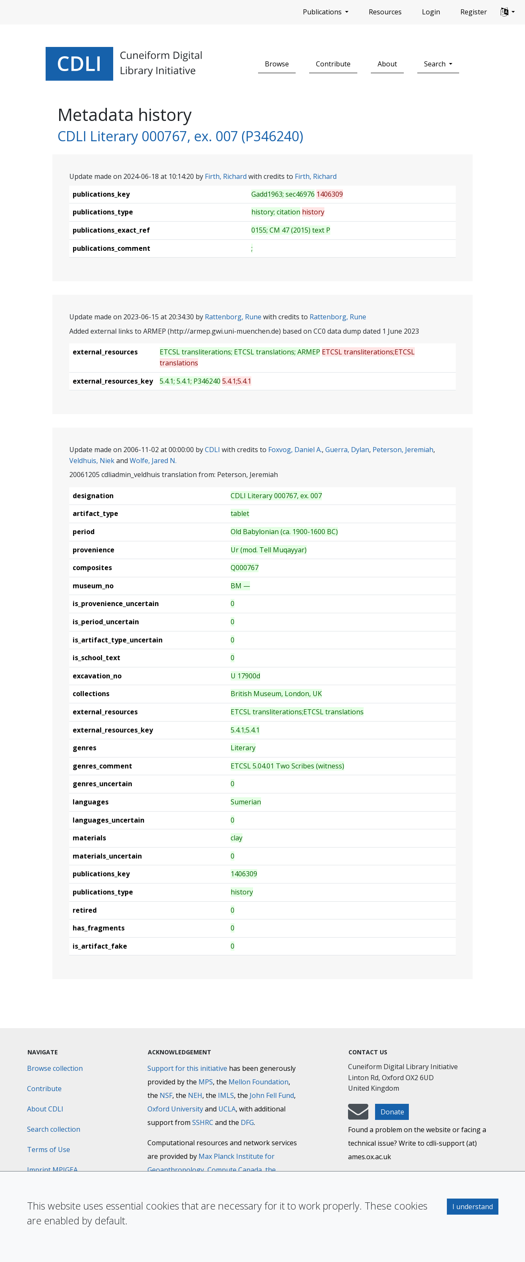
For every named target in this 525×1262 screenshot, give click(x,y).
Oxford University (175, 1109)
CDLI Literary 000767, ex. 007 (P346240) (180, 136)
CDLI (212, 449)
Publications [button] (323, 11)
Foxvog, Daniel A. (295, 449)
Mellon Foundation (258, 1081)
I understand (472, 1206)
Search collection (53, 1129)
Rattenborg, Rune (233, 316)
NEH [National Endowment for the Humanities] (195, 1095)
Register (473, 11)
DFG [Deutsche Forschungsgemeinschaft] (247, 1122)
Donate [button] (392, 1112)
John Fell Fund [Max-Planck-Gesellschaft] (272, 1095)
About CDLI (45, 1109)
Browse (277, 64)
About (387, 64)
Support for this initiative (187, 1068)
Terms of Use (48, 1149)
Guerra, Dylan (347, 449)
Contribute (333, 64)
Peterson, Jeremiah (403, 449)
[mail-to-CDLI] (358, 1115)
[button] (507, 12)
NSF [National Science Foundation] (166, 1095)
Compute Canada (234, 1169)
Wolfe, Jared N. (153, 460)
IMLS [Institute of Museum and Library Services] (226, 1095)
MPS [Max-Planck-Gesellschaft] (206, 1081)
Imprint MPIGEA (52, 1169)
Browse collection (55, 1068)
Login (431, 11)
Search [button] (435, 64)
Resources (385, 11)
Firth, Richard (226, 176)
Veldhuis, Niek (91, 460)
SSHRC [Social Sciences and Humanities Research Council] (202, 1122)
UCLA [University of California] (227, 1109)
